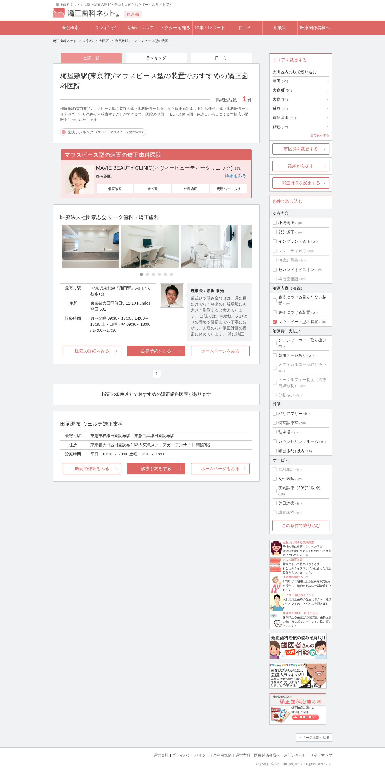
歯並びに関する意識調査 (298, 542)
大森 (280, 99)
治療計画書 (288, 260)
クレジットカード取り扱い (302, 340)
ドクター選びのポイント (298, 595)
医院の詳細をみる (92, 351)
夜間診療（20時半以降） (300, 487)
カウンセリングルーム (298, 441)
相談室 (279, 27)
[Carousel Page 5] (165, 274)
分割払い (286, 395)
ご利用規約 (222, 755)
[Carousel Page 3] (153, 274)
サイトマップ (321, 755)
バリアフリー (290, 413)
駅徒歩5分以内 (291, 451)
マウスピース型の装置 (298, 321)
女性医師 (286, 478)
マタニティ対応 (292, 250)
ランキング (105, 27)
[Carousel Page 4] (159, 274)
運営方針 (243, 755)
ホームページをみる (220, 351)
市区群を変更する (301, 148)
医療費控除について (296, 577)
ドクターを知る (175, 27)
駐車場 (284, 432)
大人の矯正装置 (293, 559)
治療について (140, 27)
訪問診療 (286, 512)
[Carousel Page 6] (171, 274)
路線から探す (301, 165)
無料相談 (286, 469)
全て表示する (319, 135)
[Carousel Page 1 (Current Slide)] (141, 274)
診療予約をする (156, 351)
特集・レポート (210, 27)
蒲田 (280, 81)
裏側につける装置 (294, 312)
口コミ (245, 27)
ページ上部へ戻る (316, 737)
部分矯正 (286, 232)
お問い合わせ (295, 755)
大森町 (282, 90)
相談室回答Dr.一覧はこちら (300, 613)
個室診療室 (288, 422)
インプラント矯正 (294, 241)
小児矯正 (286, 222)
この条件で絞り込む (301, 525)
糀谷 (280, 108)
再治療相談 (288, 279)
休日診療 (286, 503)
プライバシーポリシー (190, 755)
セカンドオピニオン (296, 269)
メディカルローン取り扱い (302, 364)
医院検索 (70, 27)
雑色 (280, 126)
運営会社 (161, 755)
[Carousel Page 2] (147, 274)
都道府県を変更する (301, 182)
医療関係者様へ (315, 27)
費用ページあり (292, 355)
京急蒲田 (284, 117)
